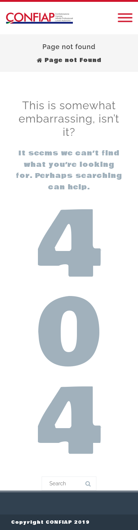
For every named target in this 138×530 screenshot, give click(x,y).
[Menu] (125, 18)
